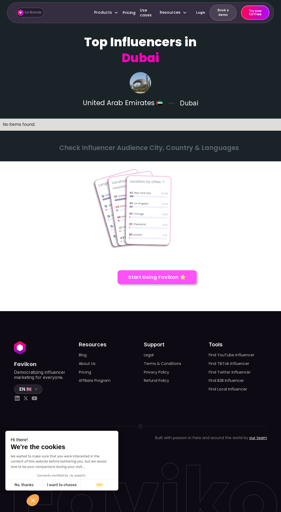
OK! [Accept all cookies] (99, 485)
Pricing (129, 12)
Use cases (146, 13)
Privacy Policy (156, 372)
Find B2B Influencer (226, 380)
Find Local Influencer (228, 389)
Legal (149, 355)
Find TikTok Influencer (229, 363)
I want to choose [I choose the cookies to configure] (61, 485)
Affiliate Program (95, 380)
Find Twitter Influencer (230, 372)
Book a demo (223, 12)
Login (200, 12)
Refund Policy (156, 380)
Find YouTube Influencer (231, 355)
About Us (87, 363)
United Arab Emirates (118, 103)
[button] (106, 12)
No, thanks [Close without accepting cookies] (23, 485)
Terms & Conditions (162, 363)
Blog (83, 355)
